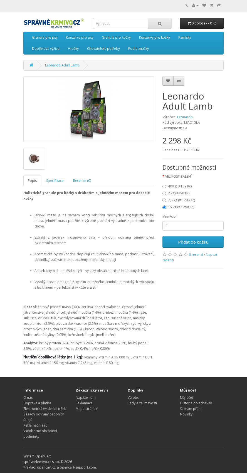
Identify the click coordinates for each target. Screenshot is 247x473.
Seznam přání (190, 408)
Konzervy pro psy (79, 37)
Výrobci (134, 397)
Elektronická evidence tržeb (44, 408)
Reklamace (84, 403)
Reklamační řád (35, 425)
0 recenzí (196, 254)
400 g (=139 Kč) (177, 186)
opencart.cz (46, 467)
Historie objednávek (196, 403)
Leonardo (185, 117)
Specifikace (55, 180)
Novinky (186, 414)
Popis (32, 180)
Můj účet (186, 397)
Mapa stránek (86, 408)
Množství (169, 216)
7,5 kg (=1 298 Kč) (178, 200)
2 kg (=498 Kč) (175, 193)
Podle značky (138, 48)
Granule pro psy (45, 37)
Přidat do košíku (193, 242)
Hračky (73, 48)
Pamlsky (184, 37)
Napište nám (86, 397)
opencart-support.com (78, 467)
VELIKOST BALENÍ (178, 176)
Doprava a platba (37, 403)
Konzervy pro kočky (154, 37)
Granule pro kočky (116, 37)
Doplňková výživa (46, 48)
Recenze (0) (82, 180)
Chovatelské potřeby (103, 48)
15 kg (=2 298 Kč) (178, 207)
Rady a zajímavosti (142, 403)
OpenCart (43, 456)
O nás (28, 397)
